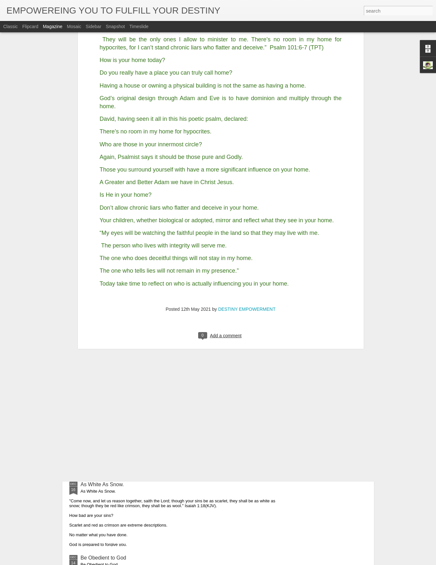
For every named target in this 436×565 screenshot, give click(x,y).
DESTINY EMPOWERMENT (247, 217)
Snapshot (115, 26)
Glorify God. (94, 411)
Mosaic (74, 26)
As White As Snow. (102, 484)
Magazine (53, 26)
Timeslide (138, 26)
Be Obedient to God (103, 557)
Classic (10, 26)
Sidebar (93, 26)
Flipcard (30, 26)
